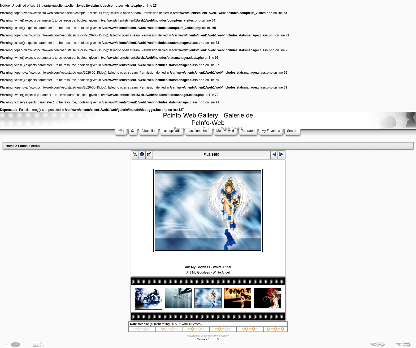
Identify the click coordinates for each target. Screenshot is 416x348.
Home (10, 146)
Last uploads (171, 131)
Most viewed (225, 131)
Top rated (247, 131)
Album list (148, 131)
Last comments (198, 131)
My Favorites (271, 131)
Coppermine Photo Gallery (215, 335)
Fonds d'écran (29, 146)
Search (292, 131)
